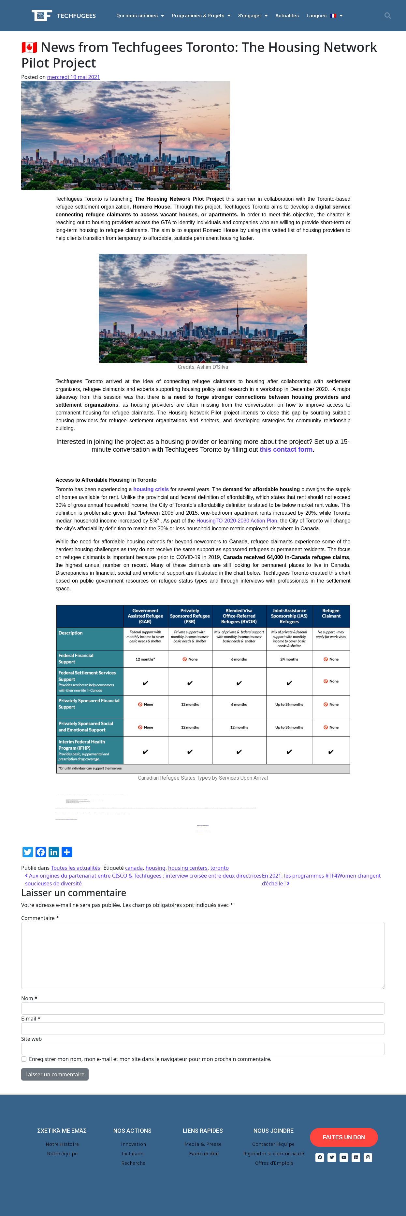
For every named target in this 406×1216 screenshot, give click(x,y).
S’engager (253, 16)
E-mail (30, 1018)
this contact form (286, 449)
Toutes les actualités (75, 867)
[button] (387, 15)
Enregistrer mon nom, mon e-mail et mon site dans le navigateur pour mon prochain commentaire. (150, 1059)
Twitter (201, 825)
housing (156, 867)
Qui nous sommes (140, 16)
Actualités (287, 16)
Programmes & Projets (201, 16)
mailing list (208, 825)
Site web (31, 1038)
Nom (29, 998)
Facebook (200, 825)
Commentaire (40, 918)
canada (134, 867)
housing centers (188, 867)
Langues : (324, 16)
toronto (219, 867)
